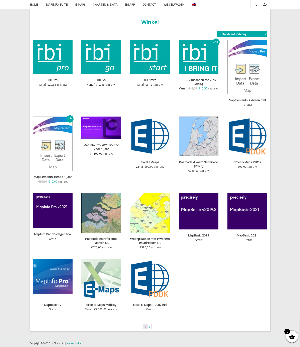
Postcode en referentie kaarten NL (101, 241)
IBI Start (150, 80)
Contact (149, 4)
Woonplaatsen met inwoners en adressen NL (150, 241)
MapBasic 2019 (198, 235)
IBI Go (101, 80)
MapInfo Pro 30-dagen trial (52, 234)
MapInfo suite (57, 4)
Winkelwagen (174, 4)
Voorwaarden (74, 343)
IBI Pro (53, 80)
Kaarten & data (105, 4)
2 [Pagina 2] (149, 326)
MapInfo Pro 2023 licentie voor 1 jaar (101, 147)
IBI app (130, 4)
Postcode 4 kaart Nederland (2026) (198, 164)
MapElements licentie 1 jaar (53, 177)
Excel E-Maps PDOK (247, 162)
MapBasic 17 (53, 305)
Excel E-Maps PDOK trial (150, 305)
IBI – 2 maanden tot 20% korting (198, 82)
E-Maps (80, 4)
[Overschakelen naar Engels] (194, 4)
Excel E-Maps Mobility (101, 305)
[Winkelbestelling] (242, 34)
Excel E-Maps (150, 162)
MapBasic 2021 (247, 235)
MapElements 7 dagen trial (247, 100)
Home (34, 4)
